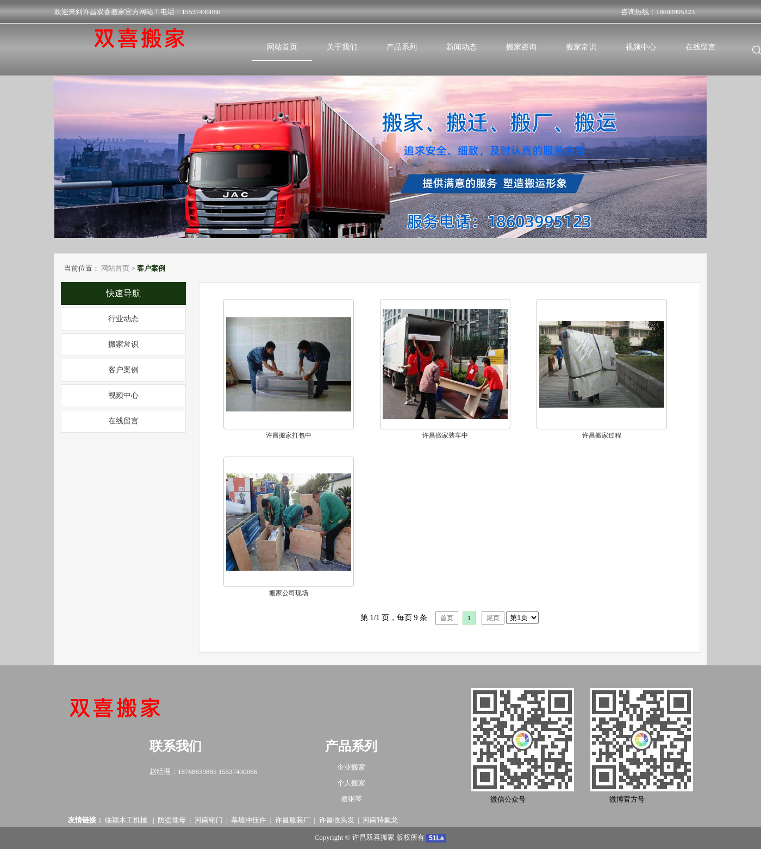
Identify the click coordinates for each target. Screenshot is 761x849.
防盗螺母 (172, 820)
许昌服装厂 (292, 820)
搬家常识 (123, 344)
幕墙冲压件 (248, 820)
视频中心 (123, 395)
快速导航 (123, 293)
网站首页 (115, 268)
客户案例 (123, 370)
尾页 (493, 618)
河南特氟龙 (380, 820)
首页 (446, 618)
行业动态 (123, 319)
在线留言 (123, 421)
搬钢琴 (351, 799)
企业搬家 (351, 767)
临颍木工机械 (127, 820)
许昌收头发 (336, 820)
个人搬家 (351, 783)
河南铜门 (209, 820)
